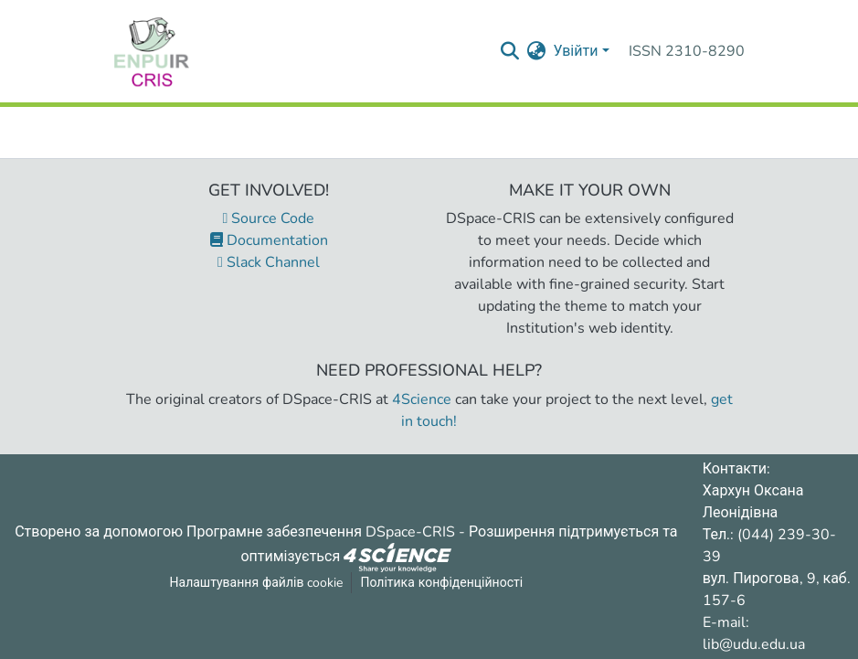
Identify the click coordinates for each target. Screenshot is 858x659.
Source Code (269, 218)
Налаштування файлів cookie (257, 582)
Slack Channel (268, 262)
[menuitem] (535, 51)
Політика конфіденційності (441, 582)
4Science (421, 399)
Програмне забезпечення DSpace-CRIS (320, 532)
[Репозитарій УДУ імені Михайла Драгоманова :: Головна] (151, 51)
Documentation (269, 240)
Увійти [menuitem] (575, 51)
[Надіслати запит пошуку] (509, 51)
